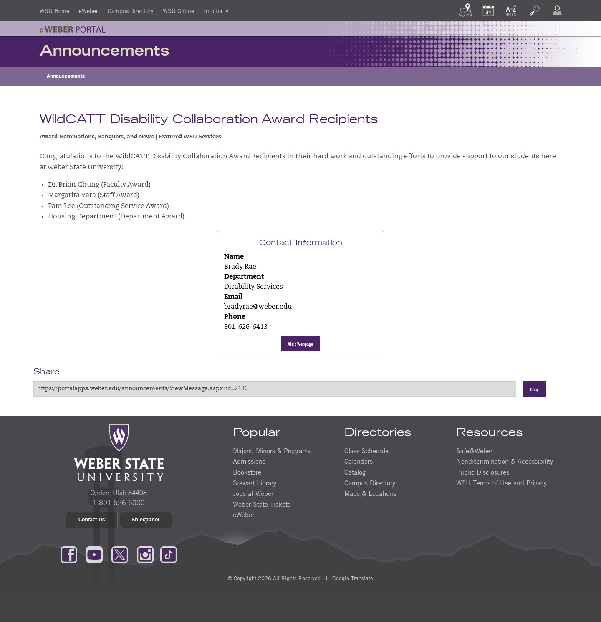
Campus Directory (130, 10)
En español (145, 520)
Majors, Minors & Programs (272, 451)
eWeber (88, 10)
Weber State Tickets (261, 504)
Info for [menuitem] (213, 10)
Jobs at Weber (253, 493)
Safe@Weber (474, 451)
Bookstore (247, 472)
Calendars (358, 461)
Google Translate (352, 578)
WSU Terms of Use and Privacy (501, 483)
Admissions (249, 461)
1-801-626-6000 (119, 502)
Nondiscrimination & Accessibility (504, 461)
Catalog (355, 472)
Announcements (66, 76)
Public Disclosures (482, 472)
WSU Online (178, 10)
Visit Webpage (300, 343)
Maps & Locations (370, 493)
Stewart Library (254, 483)
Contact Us (91, 520)
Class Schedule (366, 451)
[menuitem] (65, 76)
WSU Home (54, 10)
